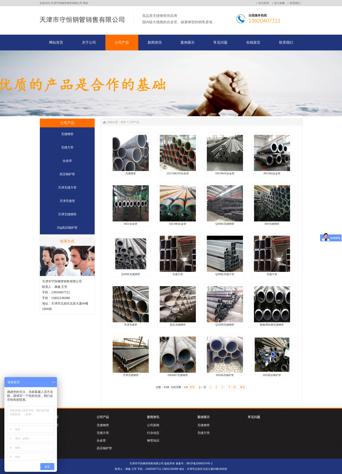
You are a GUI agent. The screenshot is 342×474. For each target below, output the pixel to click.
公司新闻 (153, 425)
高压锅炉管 (67, 174)
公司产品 (134, 122)
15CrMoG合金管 (224, 173)
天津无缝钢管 (67, 214)
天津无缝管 (67, 201)
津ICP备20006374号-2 (199, 463)
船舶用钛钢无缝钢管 (272, 324)
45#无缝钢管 (271, 223)
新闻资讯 (153, 417)
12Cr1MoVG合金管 (178, 173)
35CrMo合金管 (272, 173)
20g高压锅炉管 (67, 227)
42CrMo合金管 (177, 223)
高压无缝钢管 (178, 324)
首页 (123, 122)
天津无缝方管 (67, 187)
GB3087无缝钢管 (178, 375)
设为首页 (264, 3)
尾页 (242, 387)
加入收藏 (279, 3)
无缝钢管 (67, 134)
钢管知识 (153, 440)
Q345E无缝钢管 (224, 223)
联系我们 (295, 3)
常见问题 (254, 417)
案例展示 (203, 417)
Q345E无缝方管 (224, 274)
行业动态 (153, 433)
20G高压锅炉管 (225, 375)
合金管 (67, 160)
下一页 (232, 387)
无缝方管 (67, 147)
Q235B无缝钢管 (224, 324)
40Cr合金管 (130, 223)
